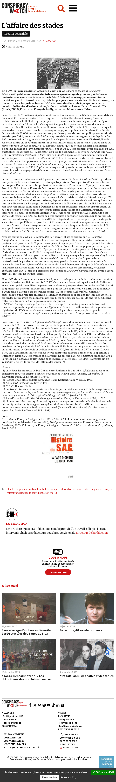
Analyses (8, 713)
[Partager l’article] (4, 41)
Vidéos (62, 713)
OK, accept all (103, 772)
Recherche (71, 734)
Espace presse (68, 741)
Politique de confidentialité (21, 747)
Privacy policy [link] (68, 777)
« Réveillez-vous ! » (69, 723)
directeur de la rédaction (92, 532)
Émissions (64, 716)
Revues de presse (68, 729)
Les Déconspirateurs (70, 726)
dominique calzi (56, 489)
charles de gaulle (16, 489)
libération (43, 493)
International (10, 719)
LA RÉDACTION (17, 523)
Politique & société (13, 716)
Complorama (66, 719)
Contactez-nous (70, 738)
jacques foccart (29, 493)
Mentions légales (14, 744)
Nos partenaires (13, 741)
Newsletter (67, 744)
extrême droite (74, 489)
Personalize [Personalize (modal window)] (49, 777)
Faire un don (70, 747)
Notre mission (12, 738)
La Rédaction (49, 41)
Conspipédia (9, 726)
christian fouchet (36, 489)
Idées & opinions (12, 723)
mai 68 (54, 493)
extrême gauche (93, 489)
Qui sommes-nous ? (14, 734)
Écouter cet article (16, 33)
